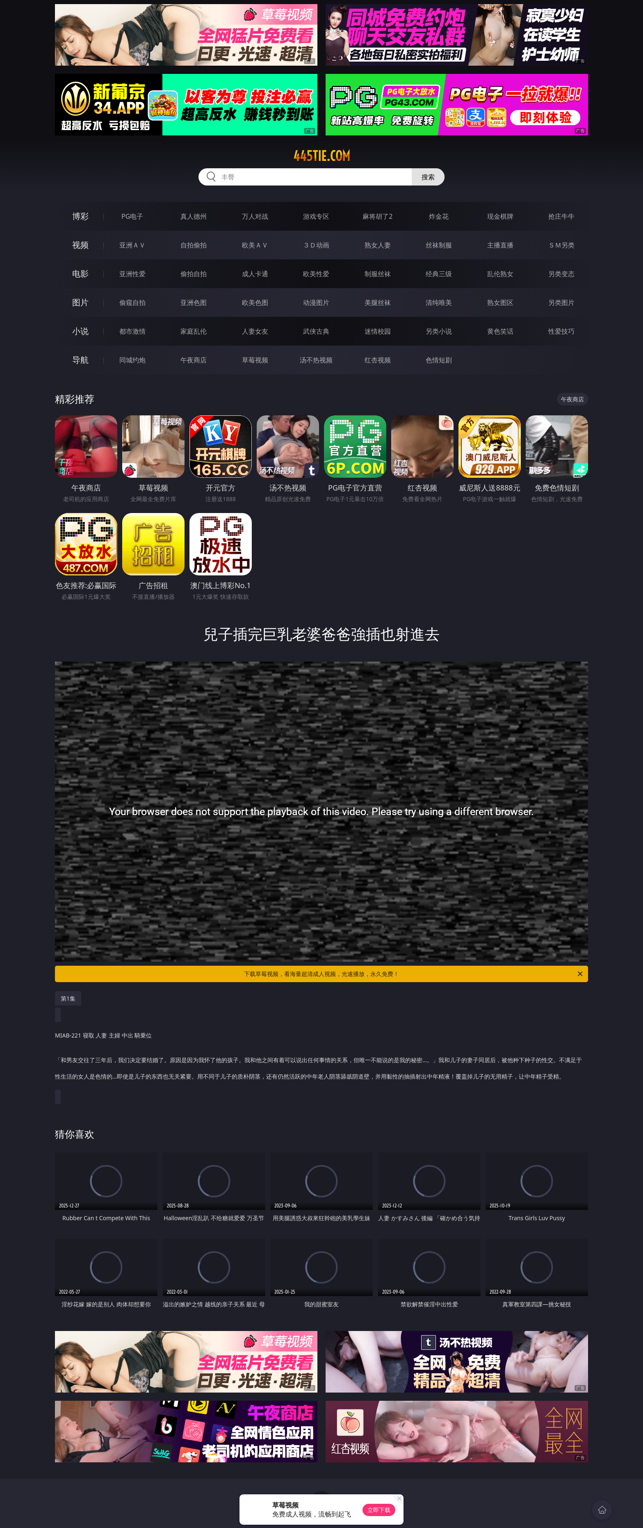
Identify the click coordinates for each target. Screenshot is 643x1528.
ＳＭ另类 (561, 245)
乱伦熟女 (500, 273)
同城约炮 (132, 359)
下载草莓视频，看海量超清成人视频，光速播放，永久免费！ (414, 974)
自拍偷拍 (193, 245)
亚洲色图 (193, 302)
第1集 (68, 998)
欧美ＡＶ (255, 245)
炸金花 (439, 216)
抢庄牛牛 (561, 216)
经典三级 (439, 273)
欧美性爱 (316, 273)
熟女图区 (500, 302)
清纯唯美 (439, 302)
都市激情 (132, 331)
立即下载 (378, 1510)
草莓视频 (255, 359)
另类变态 (561, 273)
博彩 (80, 216)
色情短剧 (439, 359)
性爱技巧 (561, 331)
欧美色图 (255, 302)
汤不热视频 (316, 359)
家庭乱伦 (193, 331)
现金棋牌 (500, 216)
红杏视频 (378, 359)
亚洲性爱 (132, 273)
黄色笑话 (500, 331)
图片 (80, 302)
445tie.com (321, 156)
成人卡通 (255, 273)
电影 (80, 273)
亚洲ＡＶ (132, 245)
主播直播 (500, 245)
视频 (80, 244)
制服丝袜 (378, 273)
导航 (80, 359)
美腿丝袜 (378, 302)
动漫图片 (316, 302)
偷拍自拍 (193, 273)
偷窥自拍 (132, 302)
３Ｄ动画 (316, 245)
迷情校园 (378, 331)
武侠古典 (316, 331)
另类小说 (439, 331)
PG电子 (132, 216)
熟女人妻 (378, 245)
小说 (80, 331)
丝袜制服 (439, 245)
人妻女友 (255, 331)
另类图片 (561, 302)
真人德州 (193, 216)
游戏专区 (316, 216)
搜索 (428, 176)
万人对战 (255, 216)
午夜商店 (193, 359)
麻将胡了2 (377, 216)
